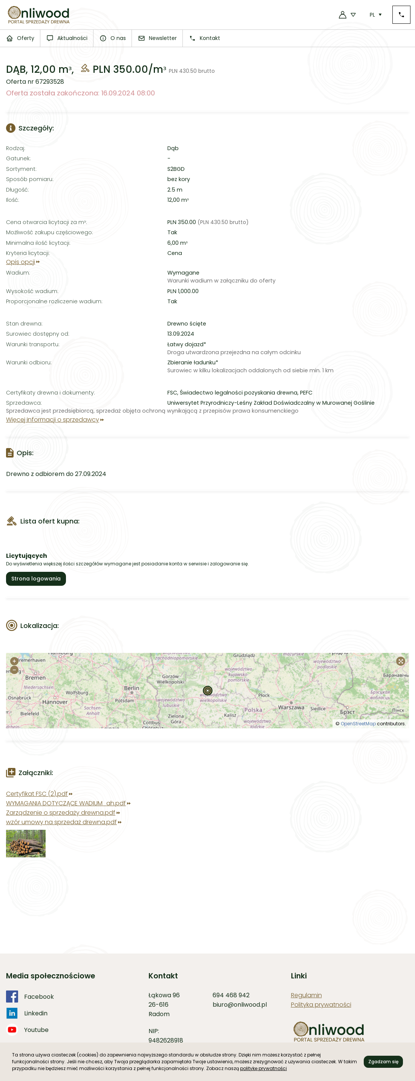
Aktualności (66, 38)
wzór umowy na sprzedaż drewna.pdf (64, 822)
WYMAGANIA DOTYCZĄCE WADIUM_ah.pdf (69, 803)
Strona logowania (36, 578)
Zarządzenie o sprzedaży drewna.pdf (63, 812)
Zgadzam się (383, 1061)
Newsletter (157, 38)
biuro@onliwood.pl (240, 1004)
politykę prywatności (263, 1068)
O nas (113, 38)
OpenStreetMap (358, 723)
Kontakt (204, 38)
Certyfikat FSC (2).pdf (40, 793)
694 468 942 (231, 995)
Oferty (20, 38)
